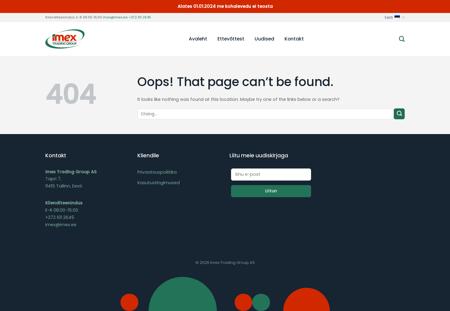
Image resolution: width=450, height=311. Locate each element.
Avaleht (198, 38)
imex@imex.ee (115, 17)
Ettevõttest (230, 38)
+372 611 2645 (140, 17)
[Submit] (399, 113)
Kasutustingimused (158, 183)
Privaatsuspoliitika (157, 172)
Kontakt (294, 38)
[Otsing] (402, 39)
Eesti (395, 17)
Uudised (264, 38)
